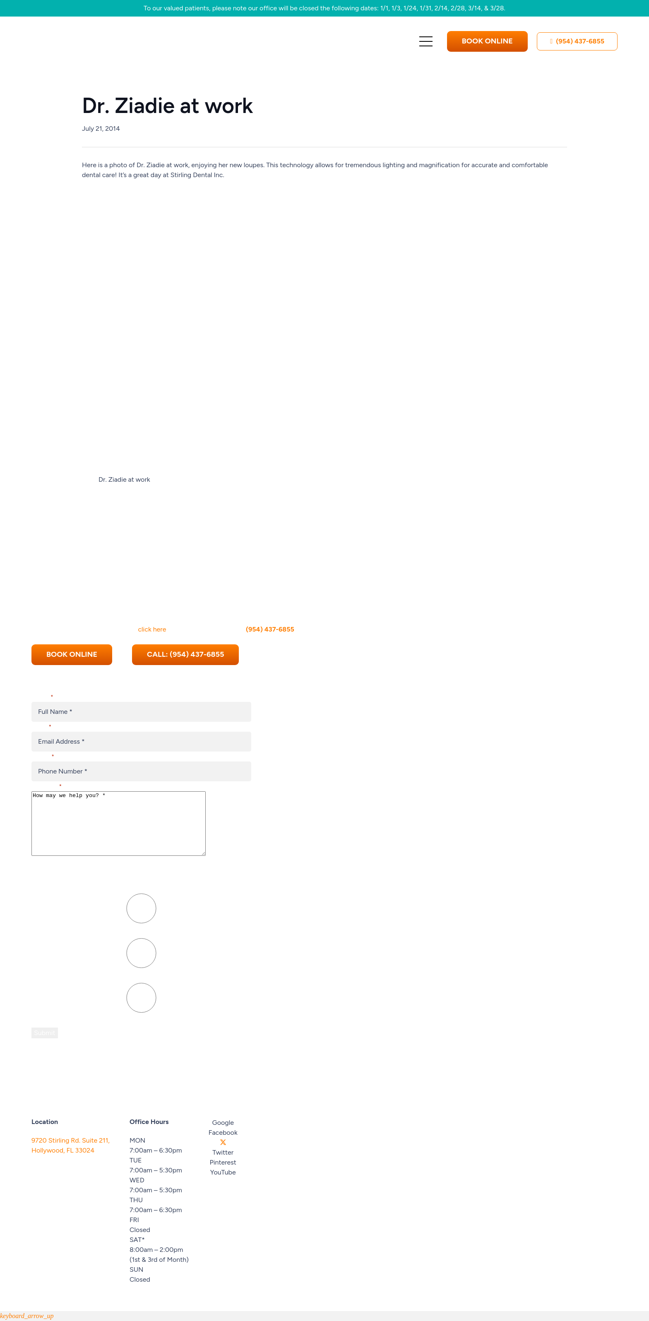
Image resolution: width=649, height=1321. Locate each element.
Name (42, 685)
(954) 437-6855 (270, 617)
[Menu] (426, 41)
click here (152, 617)
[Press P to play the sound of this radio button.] (141, 909)
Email (41, 714)
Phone (42, 744)
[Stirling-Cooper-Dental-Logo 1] (99, 41)
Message (46, 774)
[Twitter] (223, 1143)
